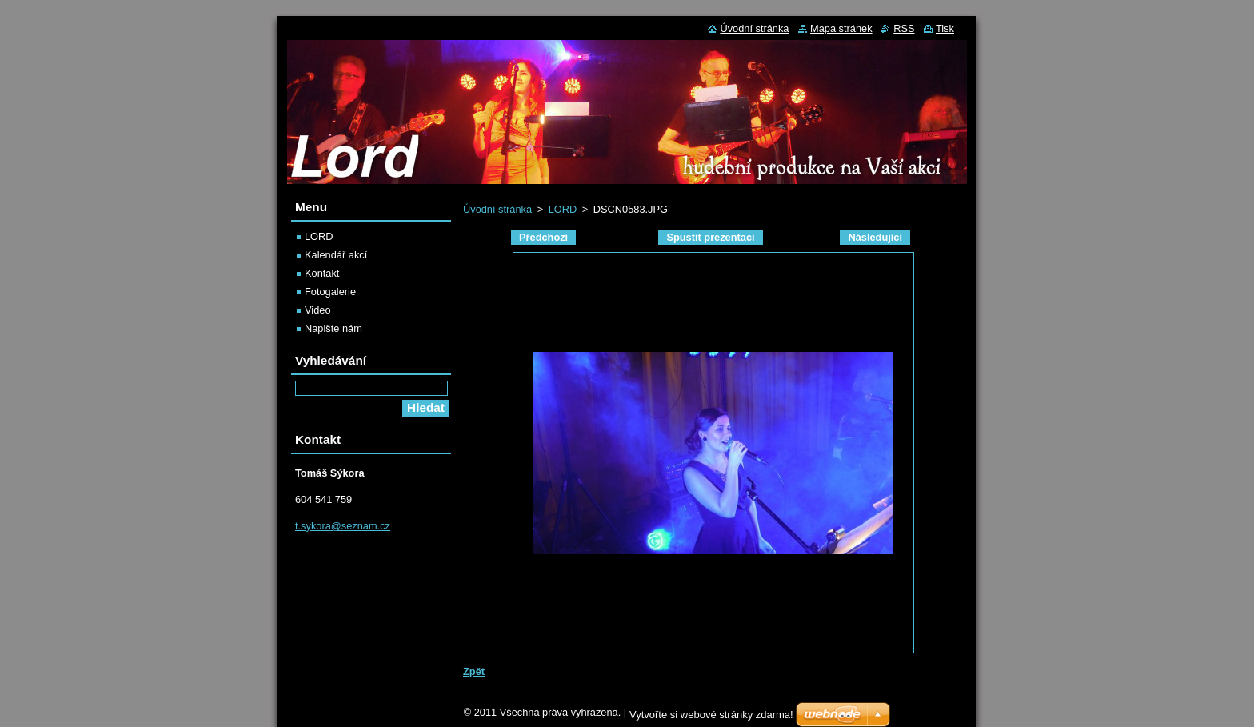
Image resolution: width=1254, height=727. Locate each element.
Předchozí (543, 237)
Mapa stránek (841, 28)
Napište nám (333, 328)
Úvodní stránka (497, 209)
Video (318, 310)
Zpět (474, 671)
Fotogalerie (330, 292)
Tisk (945, 28)
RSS (903, 28)
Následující (875, 237)
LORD (563, 209)
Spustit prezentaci (710, 237)
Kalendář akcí (336, 255)
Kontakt (322, 273)
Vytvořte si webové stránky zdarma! (711, 719)
